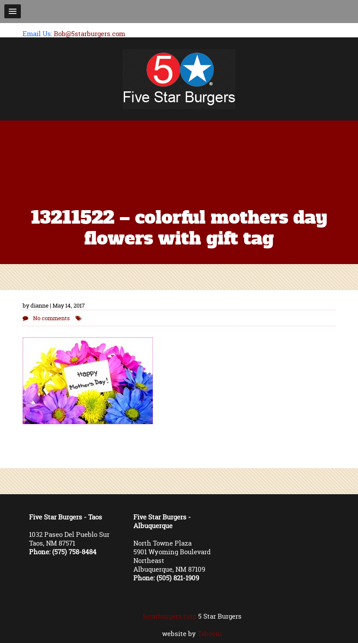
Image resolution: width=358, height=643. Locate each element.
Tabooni (210, 633)
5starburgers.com (169, 616)
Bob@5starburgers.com (89, 33)
